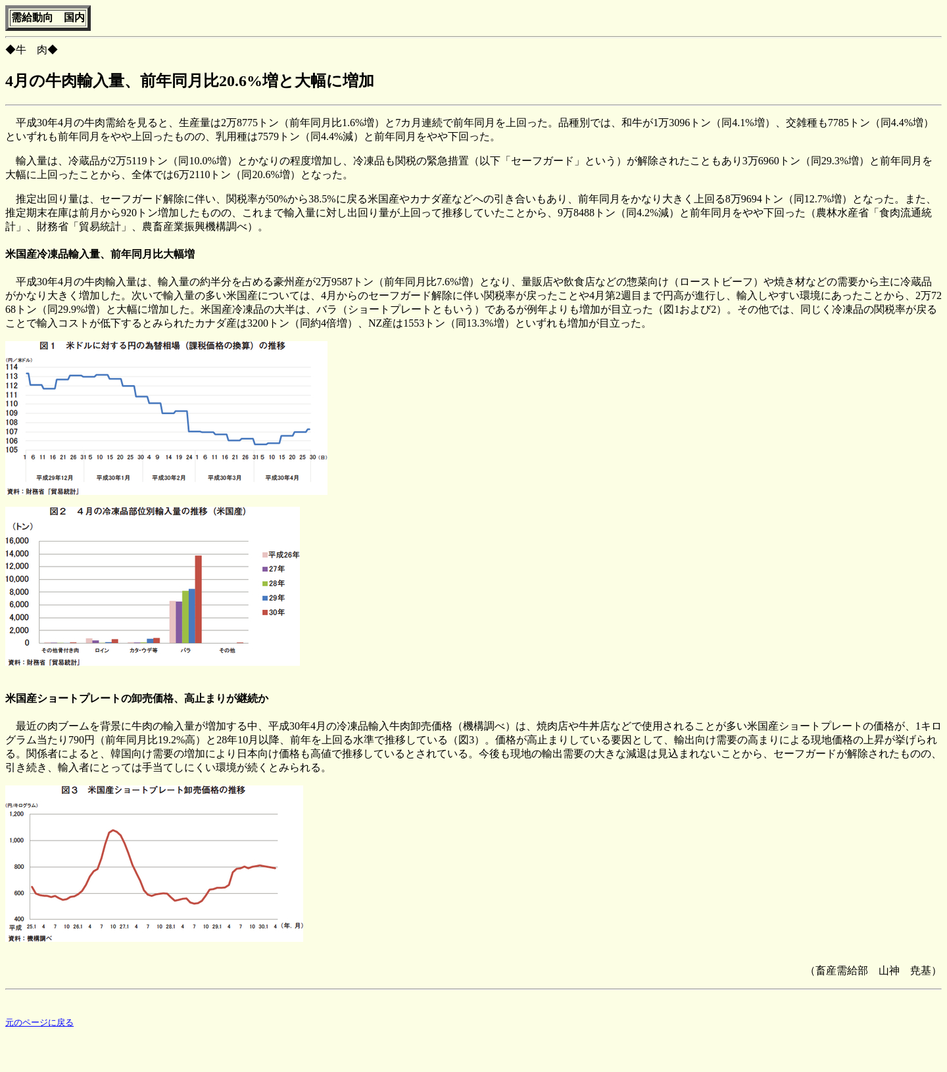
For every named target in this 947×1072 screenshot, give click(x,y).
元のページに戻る (39, 1025)
